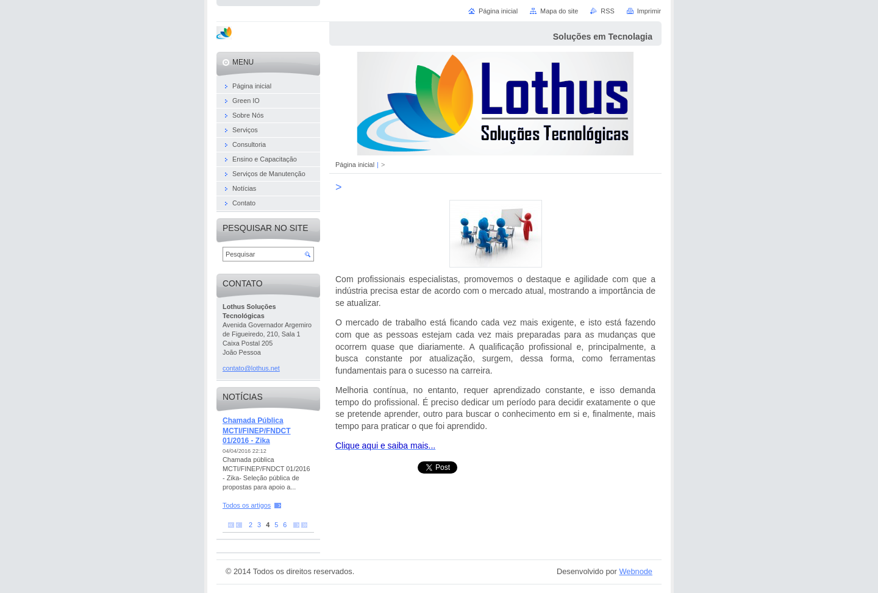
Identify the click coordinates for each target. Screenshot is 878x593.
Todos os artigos (247, 505)
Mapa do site (559, 11)
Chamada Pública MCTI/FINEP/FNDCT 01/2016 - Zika (257, 430)
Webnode (635, 571)
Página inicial (354, 164)
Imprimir (649, 11)
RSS (607, 11)
